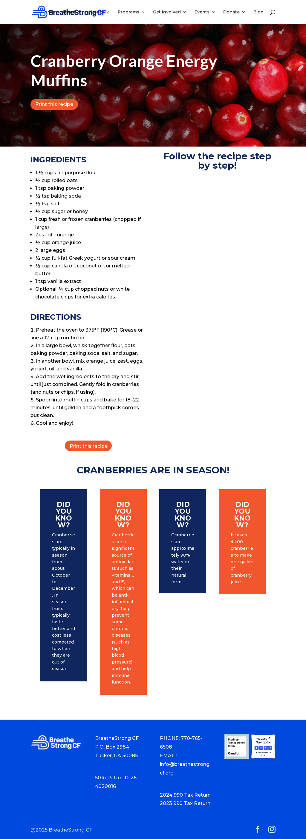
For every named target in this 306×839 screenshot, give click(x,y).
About (69, 12)
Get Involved (167, 12)
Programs (128, 12)
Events (202, 12)
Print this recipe (54, 104)
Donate (231, 12)
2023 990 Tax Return (185, 803)
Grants (96, 12)
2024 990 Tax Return (185, 795)
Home (47, 12)
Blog (258, 12)
